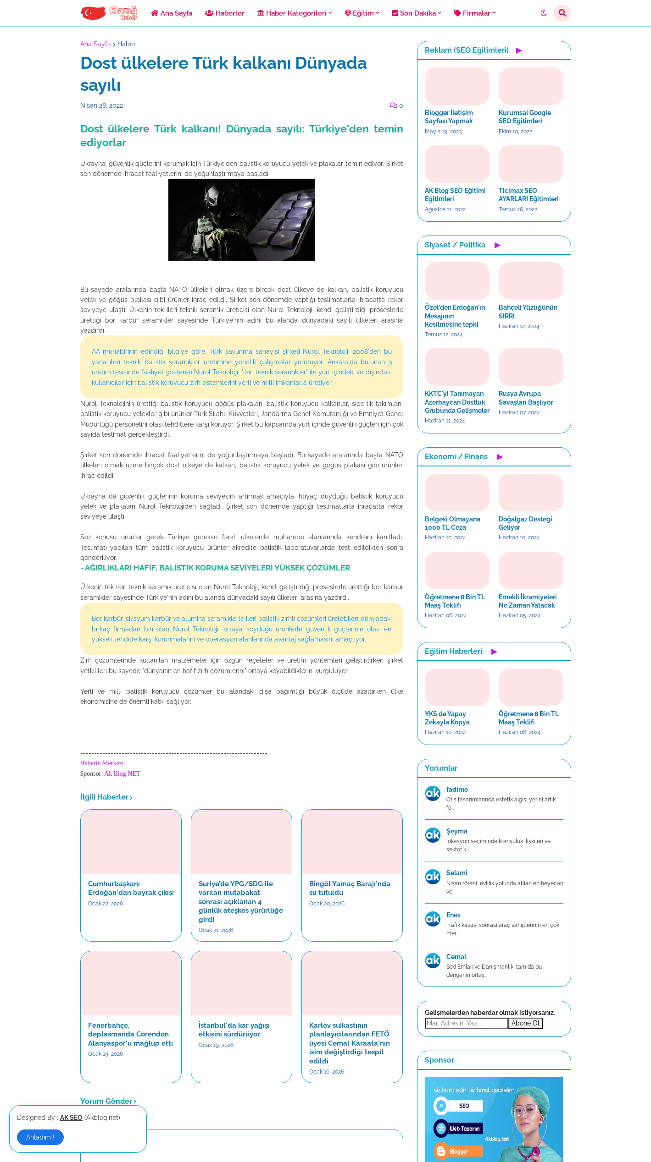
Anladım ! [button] (40, 1137)
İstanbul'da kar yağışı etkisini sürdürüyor (234, 1030)
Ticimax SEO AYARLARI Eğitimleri (529, 195)
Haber (126, 44)
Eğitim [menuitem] (359, 13)
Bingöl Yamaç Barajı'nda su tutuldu (349, 888)
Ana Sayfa (95, 44)
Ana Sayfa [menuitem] (171, 13)
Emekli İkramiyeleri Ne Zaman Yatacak (528, 601)
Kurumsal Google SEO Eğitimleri (525, 117)
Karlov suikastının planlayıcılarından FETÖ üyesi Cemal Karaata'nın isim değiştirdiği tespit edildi (349, 1043)
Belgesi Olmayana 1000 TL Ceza (452, 523)
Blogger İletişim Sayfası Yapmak (449, 117)
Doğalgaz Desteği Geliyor (525, 523)
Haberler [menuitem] (225, 13)
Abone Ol (526, 1023)
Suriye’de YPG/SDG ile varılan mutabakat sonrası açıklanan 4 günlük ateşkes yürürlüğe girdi (241, 902)
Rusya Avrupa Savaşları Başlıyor (526, 398)
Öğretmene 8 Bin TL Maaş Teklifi (455, 601)
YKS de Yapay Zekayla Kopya (447, 718)
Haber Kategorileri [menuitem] (292, 13)
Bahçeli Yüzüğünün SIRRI (528, 311)
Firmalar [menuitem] (472, 13)
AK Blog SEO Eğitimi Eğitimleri (455, 195)
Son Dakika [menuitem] (414, 13)
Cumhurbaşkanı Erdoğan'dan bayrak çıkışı (131, 888)
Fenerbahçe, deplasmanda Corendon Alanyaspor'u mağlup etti (130, 1034)
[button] (544, 13)
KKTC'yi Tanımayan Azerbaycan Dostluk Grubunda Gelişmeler (457, 402)
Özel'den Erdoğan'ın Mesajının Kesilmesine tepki (455, 316)
